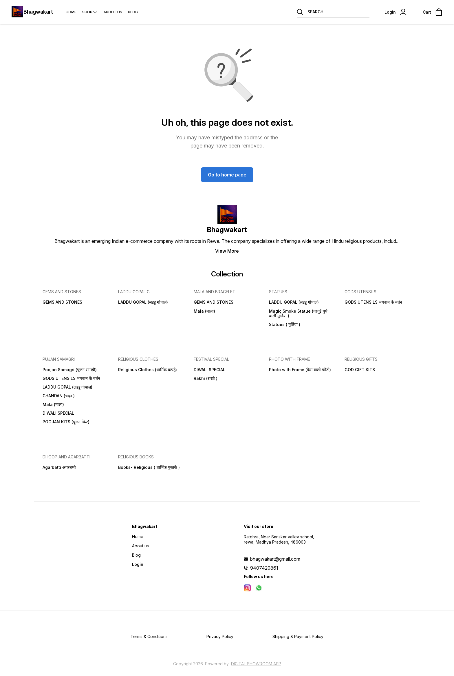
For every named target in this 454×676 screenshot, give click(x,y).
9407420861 (264, 568)
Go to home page (227, 175)
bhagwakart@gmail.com (275, 559)
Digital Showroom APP (256, 663)
